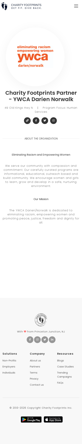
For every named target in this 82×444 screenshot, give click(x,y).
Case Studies (65, 366)
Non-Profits (9, 360)
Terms (33, 372)
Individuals (9, 372)
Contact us (37, 384)
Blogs (60, 360)
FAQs (60, 382)
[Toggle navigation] (76, 6)
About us (35, 360)
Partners (35, 366)
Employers (9, 366)
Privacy (34, 378)
